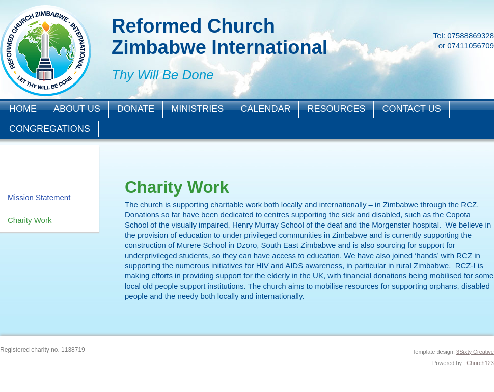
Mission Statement (39, 197)
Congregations (49, 129)
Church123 (480, 363)
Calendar (265, 109)
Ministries (197, 109)
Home (23, 109)
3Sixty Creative (475, 352)
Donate (136, 109)
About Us (76, 109)
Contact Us (411, 109)
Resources (336, 109)
